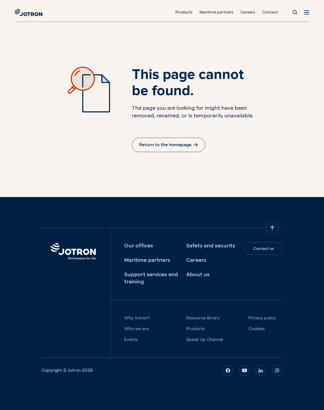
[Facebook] (228, 370)
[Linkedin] (260, 370)
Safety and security (210, 246)
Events (131, 339)
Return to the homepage (168, 145)
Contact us (263, 248)
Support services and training (151, 278)
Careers (248, 12)
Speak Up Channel (204, 339)
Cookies (256, 329)
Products (184, 12)
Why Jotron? (137, 318)
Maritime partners (216, 12)
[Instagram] (277, 370)
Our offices (138, 246)
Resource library (203, 318)
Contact (270, 12)
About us (197, 274)
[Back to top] (272, 228)
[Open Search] (295, 12)
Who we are (136, 329)
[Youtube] (244, 370)
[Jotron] (28, 12)
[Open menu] (307, 12)
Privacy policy (262, 318)
